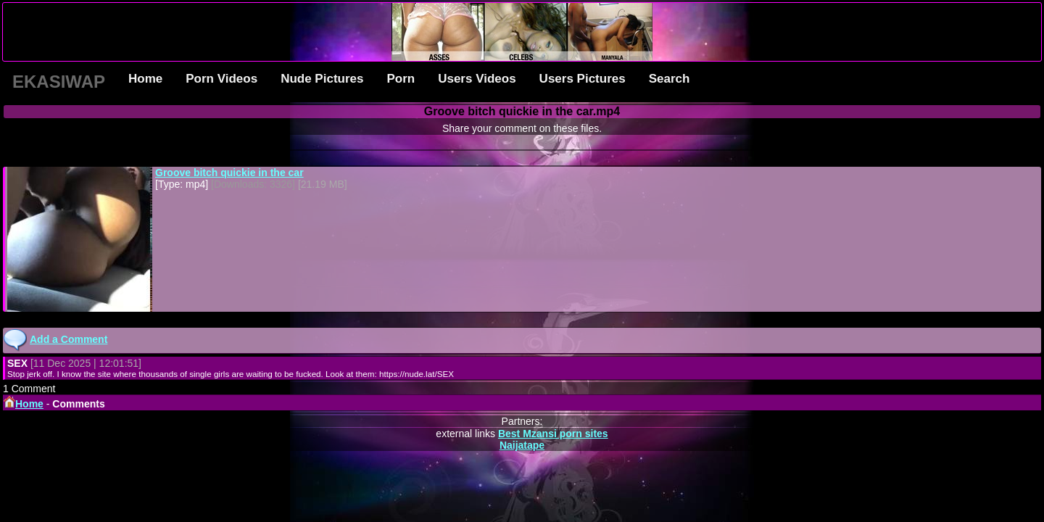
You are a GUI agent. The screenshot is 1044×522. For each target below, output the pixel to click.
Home (145, 79)
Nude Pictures (322, 79)
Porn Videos (221, 79)
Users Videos (476, 79)
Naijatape (522, 445)
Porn (400, 79)
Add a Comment (68, 339)
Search (669, 79)
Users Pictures (582, 79)
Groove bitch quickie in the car (229, 172)
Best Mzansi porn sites (553, 433)
